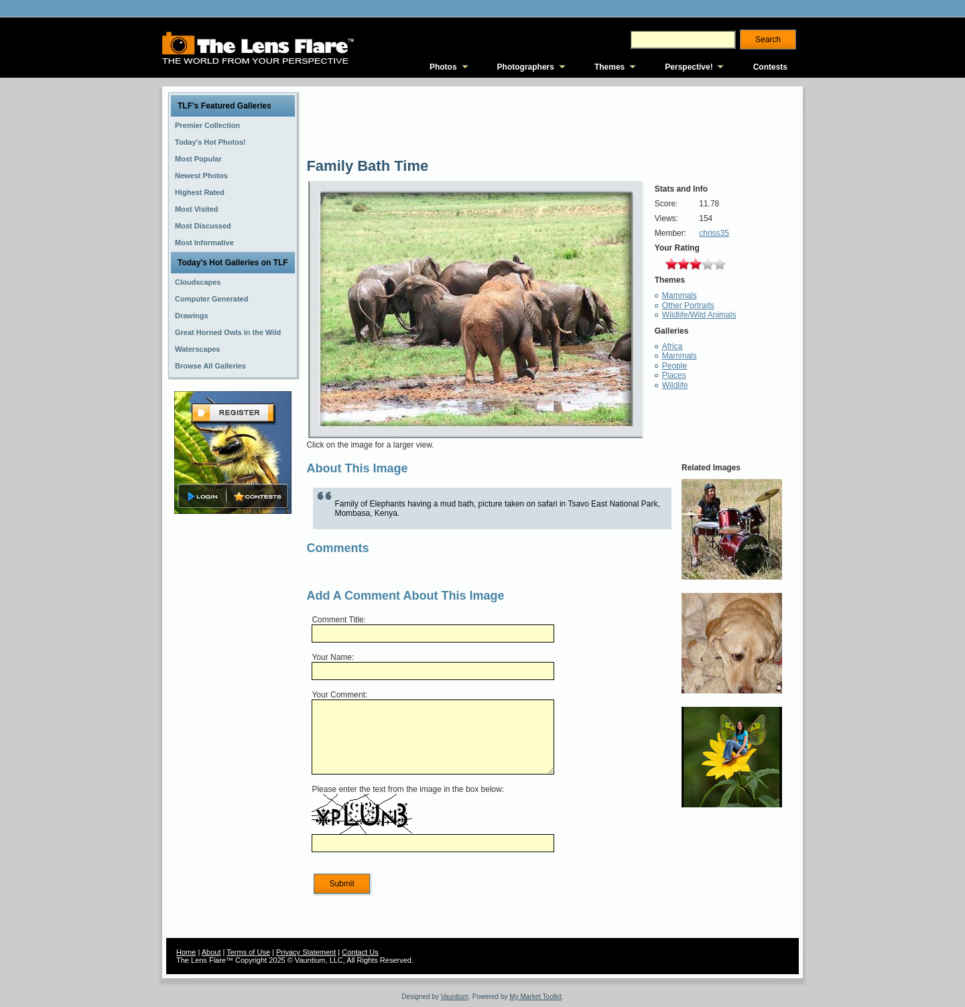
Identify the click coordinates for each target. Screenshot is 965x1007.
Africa (672, 346)
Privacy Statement (306, 952)
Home (186, 952)
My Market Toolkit (535, 996)
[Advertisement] (233, 728)
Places (674, 375)
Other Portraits (688, 305)
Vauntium (455, 996)
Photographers (525, 67)
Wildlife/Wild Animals (699, 315)
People (674, 366)
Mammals (679, 295)
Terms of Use (248, 952)
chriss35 (714, 233)
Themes (609, 67)
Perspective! (688, 67)
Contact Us (360, 952)
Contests (770, 67)
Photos (443, 67)
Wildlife (675, 385)
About (211, 952)
